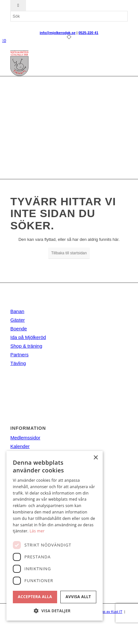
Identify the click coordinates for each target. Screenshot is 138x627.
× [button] (95, 457)
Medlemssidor (25, 437)
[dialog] (54, 536)
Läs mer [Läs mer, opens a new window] (37, 531)
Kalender (20, 446)
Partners (19, 354)
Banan (17, 311)
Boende (18, 328)
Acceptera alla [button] (35, 596)
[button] (54, 610)
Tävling (18, 363)
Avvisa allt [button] (78, 596)
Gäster (17, 320)
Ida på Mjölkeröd (28, 337)
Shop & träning (26, 346)
